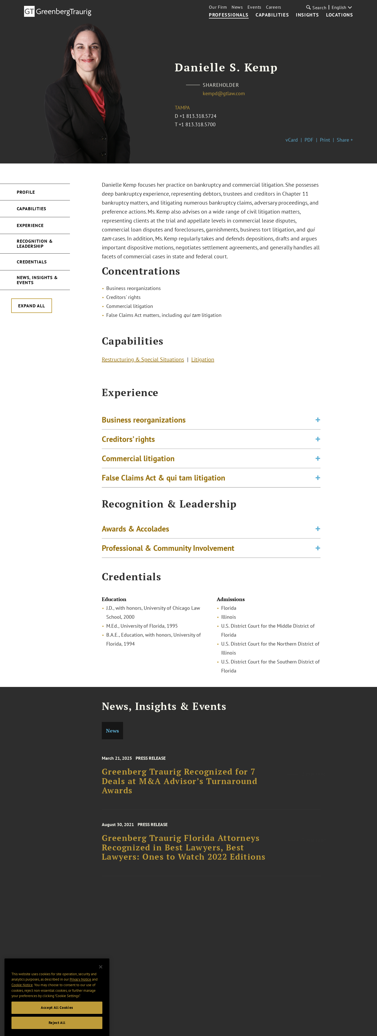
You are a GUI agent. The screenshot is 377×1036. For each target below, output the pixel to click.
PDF (309, 140)
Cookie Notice (22, 991)
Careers (273, 7)
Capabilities (272, 15)
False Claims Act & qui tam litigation (163, 484)
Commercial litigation (138, 465)
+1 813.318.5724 (198, 116)
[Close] (100, 973)
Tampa (182, 107)
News (237, 7)
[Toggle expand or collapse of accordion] (318, 426)
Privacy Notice (80, 985)
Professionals (229, 15)
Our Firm (218, 7)
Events (254, 7)
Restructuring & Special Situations (143, 360)
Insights (307, 15)
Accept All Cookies (57, 1013)
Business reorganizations (144, 426)
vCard (292, 140)
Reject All (57, 1028)
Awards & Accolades (135, 532)
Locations (339, 15)
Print (325, 140)
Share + (345, 140)
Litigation (202, 360)
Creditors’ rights (128, 445)
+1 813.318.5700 (197, 124)
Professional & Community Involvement (168, 551)
